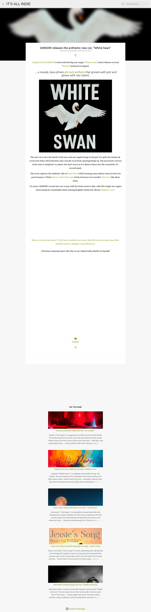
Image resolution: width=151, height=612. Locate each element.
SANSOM (75, 342)
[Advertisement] (75, 383)
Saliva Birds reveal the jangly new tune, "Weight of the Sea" (75, 585)
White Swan (91, 62)
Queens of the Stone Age (63, 177)
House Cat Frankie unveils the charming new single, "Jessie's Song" (75, 546)
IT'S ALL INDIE (18, 4)
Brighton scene (108, 190)
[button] (75, 55)
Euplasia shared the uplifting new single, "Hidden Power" (75, 469)
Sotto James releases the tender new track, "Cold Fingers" (75, 508)
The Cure (106, 177)
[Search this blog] (137, 4)
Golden (66, 66)
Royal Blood (72, 173)
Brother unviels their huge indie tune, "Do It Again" (75, 431)
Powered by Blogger (75, 609)
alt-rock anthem (74, 72)
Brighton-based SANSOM (43, 62)
